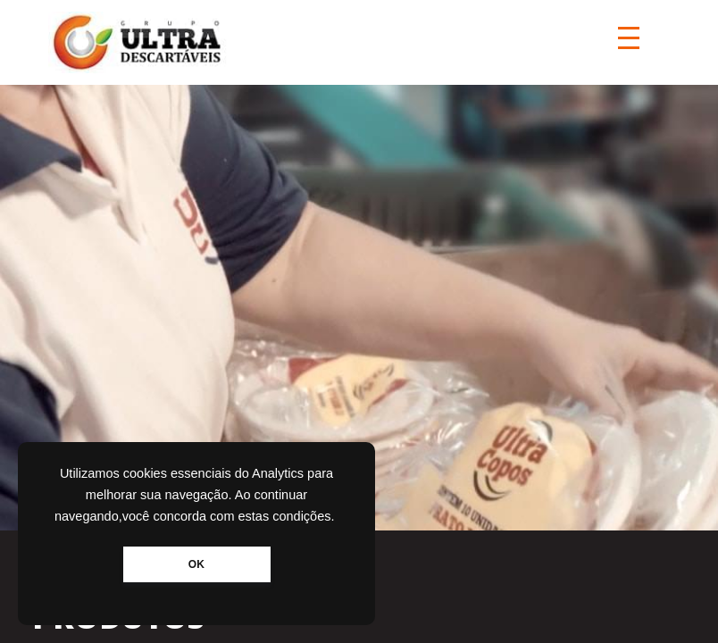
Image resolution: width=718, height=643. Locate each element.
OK (196, 564)
